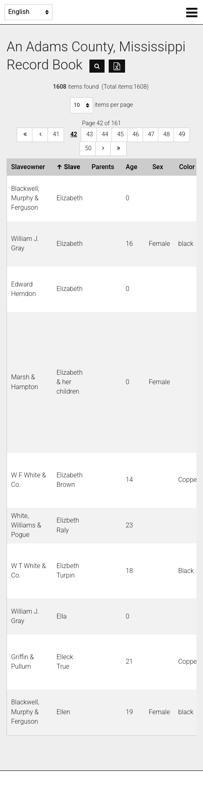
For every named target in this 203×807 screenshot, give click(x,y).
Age (132, 167)
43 (89, 134)
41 (56, 134)
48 (166, 134)
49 (182, 134)
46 (135, 134)
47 (151, 134)
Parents (104, 167)
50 (88, 148)
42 (73, 134)
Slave (70, 167)
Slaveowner (29, 167)
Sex (159, 167)
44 (105, 134)
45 (120, 134)
